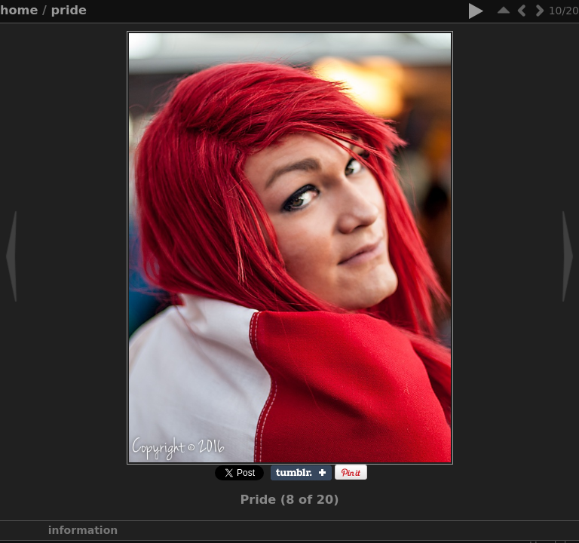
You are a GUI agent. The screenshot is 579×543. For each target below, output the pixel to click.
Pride (69, 10)
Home (19, 10)
